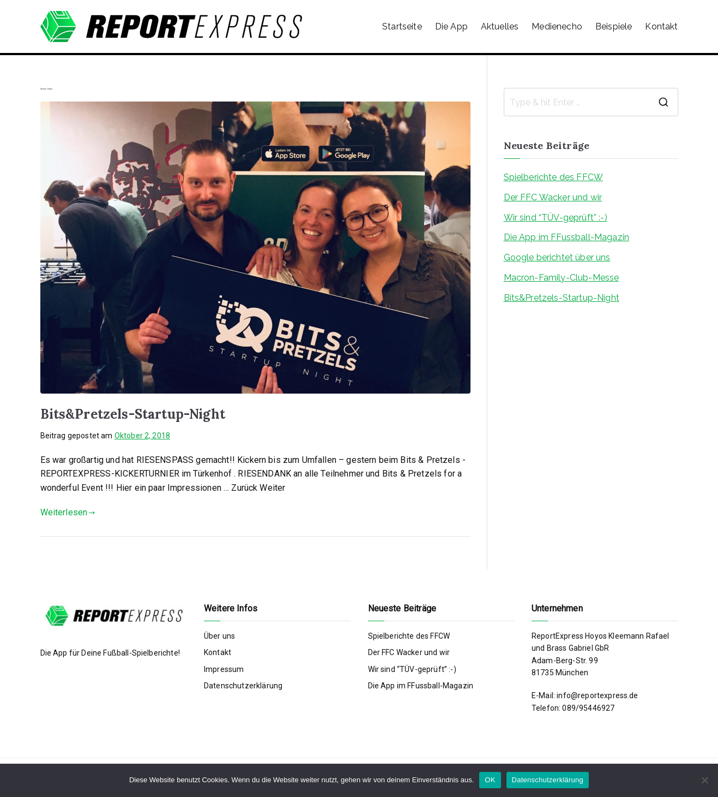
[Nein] (704, 780)
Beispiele (613, 26)
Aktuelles (499, 26)
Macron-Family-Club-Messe (561, 277)
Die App (451, 26)
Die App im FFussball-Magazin (566, 237)
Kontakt (661, 26)
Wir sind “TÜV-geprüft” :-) (555, 217)
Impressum (224, 669)
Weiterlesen (67, 512)
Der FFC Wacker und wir (553, 197)
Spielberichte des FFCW (554, 177)
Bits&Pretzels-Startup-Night (132, 414)
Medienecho (557, 26)
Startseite (402, 26)
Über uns (219, 636)
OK (490, 780)
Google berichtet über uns (557, 257)
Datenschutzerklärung (243, 685)
